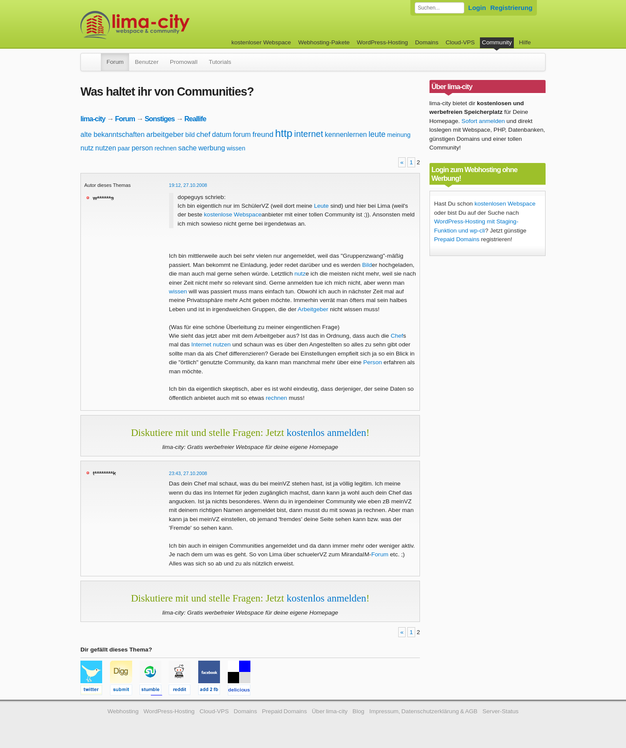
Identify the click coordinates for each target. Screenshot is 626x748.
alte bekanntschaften (112, 134)
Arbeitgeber (313, 309)
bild (190, 134)
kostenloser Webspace (261, 42)
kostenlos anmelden (326, 432)
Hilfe (525, 42)
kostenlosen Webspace (504, 203)
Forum (115, 62)
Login (477, 7)
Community (497, 42)
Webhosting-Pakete (324, 42)
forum (242, 134)
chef (203, 134)
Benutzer (146, 62)
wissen (235, 148)
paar (124, 148)
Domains (427, 42)
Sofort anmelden (483, 121)
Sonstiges (160, 119)
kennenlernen (346, 134)
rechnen (165, 148)
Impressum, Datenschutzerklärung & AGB (423, 711)
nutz (86, 148)
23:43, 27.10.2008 (188, 473)
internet (308, 134)
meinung (399, 134)
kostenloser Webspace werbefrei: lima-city (167, 25)
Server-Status (501, 711)
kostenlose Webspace (233, 214)
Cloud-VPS (460, 42)
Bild (367, 265)
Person (372, 362)
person (142, 148)
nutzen (105, 148)
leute (377, 134)
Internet (201, 344)
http (284, 133)
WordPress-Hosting (382, 42)
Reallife (195, 119)
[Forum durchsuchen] (439, 7)
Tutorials (220, 62)
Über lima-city (329, 711)
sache (187, 148)
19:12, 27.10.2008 (188, 185)
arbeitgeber (164, 134)
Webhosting (123, 711)
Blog (358, 711)
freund (263, 134)
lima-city (92, 119)
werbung (211, 148)
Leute (321, 206)
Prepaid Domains (456, 239)
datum (221, 134)
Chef (397, 335)
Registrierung (511, 7)
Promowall (183, 62)
